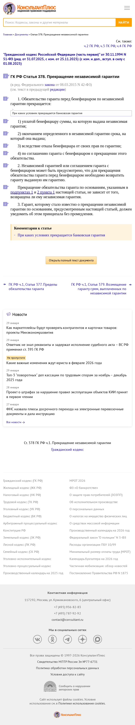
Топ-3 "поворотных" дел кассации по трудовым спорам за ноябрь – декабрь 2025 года (66, 377)
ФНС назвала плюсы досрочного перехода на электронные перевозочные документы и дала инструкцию (65, 411)
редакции (57, 89)
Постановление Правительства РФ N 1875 (98, 573)
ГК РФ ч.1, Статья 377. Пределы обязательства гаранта (33, 286)
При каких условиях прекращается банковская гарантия (47, 113)
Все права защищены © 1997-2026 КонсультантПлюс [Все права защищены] (67, 655)
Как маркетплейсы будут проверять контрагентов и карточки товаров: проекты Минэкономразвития (61, 330)
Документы (21, 34)
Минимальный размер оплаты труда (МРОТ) (99, 552)
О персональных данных (86, 509)
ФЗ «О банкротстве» (83, 488)
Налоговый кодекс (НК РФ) (22, 495)
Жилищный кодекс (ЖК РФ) (22, 488)
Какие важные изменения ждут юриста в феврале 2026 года (54, 363)
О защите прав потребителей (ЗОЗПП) (96, 495)
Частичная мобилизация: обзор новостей (98, 566)
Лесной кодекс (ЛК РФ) (19, 545)
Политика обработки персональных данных (67, 668)
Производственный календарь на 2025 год (33, 573)
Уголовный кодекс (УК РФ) (21, 509)
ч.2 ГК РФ (91, 46)
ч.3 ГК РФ (107, 46)
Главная (7, 34)
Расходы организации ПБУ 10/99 (92, 545)
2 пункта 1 (46, 192)
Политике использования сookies (81, 703)
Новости (19, 314)
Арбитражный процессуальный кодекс (30, 523)
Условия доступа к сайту (67, 674)
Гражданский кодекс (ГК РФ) (23, 481)
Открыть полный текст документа (71, 260)
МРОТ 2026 (77, 481)
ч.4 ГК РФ (124, 46)
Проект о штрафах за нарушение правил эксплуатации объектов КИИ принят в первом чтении (66, 394)
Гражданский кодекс (67, 449)
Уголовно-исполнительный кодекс (27, 559)
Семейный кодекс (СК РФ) (21, 552)
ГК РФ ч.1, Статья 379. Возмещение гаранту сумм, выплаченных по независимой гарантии (98, 288)
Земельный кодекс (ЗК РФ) (21, 537)
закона (50, 85)
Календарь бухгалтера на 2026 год (93, 559)
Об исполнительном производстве (93, 502)
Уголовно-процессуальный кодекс (27, 566)
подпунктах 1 (21, 192)
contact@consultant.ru (67, 620)
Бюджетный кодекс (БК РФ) (22, 516)
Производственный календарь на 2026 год (99, 530)
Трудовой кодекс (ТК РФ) (20, 502)
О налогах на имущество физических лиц (98, 516)
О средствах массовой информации (94, 523)
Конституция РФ (14, 530)
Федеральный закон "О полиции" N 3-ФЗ (97, 537)
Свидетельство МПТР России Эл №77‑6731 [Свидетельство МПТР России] (67, 662)
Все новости (13, 422)
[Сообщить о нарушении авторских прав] (67, 686)
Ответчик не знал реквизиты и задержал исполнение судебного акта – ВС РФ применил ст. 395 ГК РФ (67, 347)
